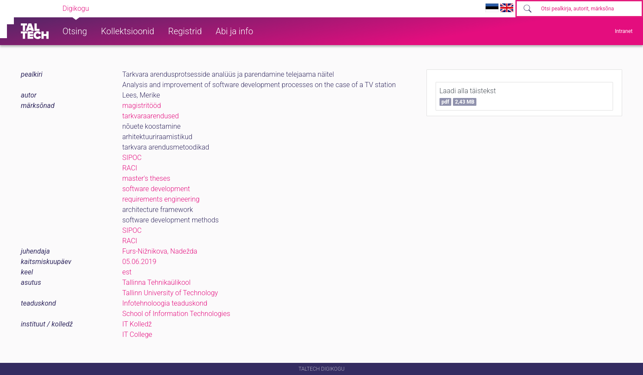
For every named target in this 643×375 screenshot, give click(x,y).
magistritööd (141, 105)
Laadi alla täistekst (468, 96)
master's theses (146, 178)
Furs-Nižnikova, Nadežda (159, 251)
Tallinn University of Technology (170, 293)
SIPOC (132, 157)
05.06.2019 (139, 262)
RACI (130, 168)
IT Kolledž (137, 324)
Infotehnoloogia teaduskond (164, 303)
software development (156, 189)
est (127, 272)
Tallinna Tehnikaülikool (156, 282)
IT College (137, 334)
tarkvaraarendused (150, 116)
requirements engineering (161, 199)
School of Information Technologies (176, 314)
